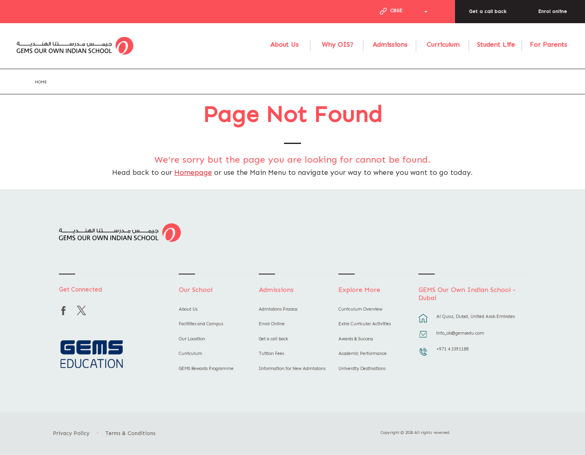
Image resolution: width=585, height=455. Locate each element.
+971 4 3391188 (452, 349)
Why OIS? (337, 44)
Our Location (192, 339)
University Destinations (362, 368)
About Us (284, 44)
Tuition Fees (271, 353)
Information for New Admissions (292, 368)
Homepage (193, 172)
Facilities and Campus (201, 324)
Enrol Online (272, 324)
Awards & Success (355, 339)
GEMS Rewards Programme (206, 368)
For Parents (548, 44)
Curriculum (443, 44)
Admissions (390, 44)
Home (41, 82)
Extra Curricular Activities (364, 324)
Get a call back (487, 11)
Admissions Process (278, 309)
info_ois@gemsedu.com (460, 333)
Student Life (496, 44)
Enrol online (552, 11)
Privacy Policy (71, 433)
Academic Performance (362, 353)
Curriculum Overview (360, 309)
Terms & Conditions (130, 433)
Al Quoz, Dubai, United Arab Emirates (475, 316)
